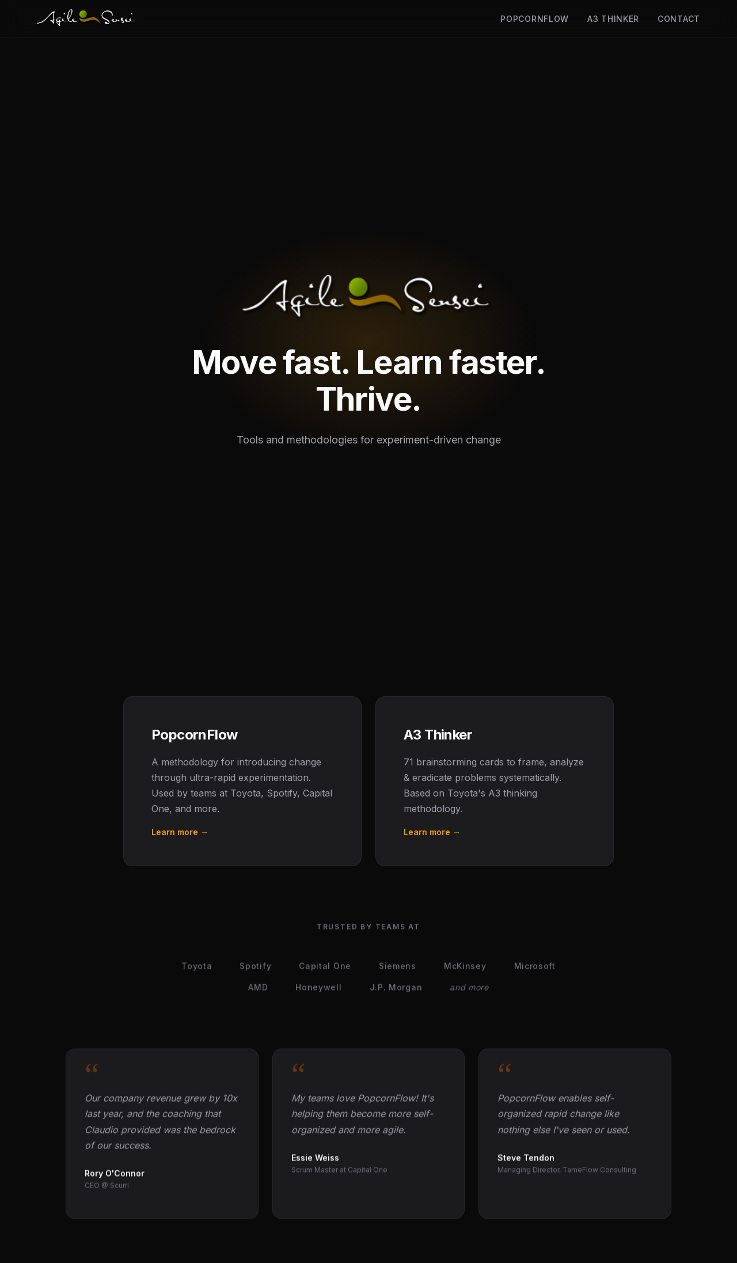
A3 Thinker (613, 19)
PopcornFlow (534, 19)
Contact (679, 19)
